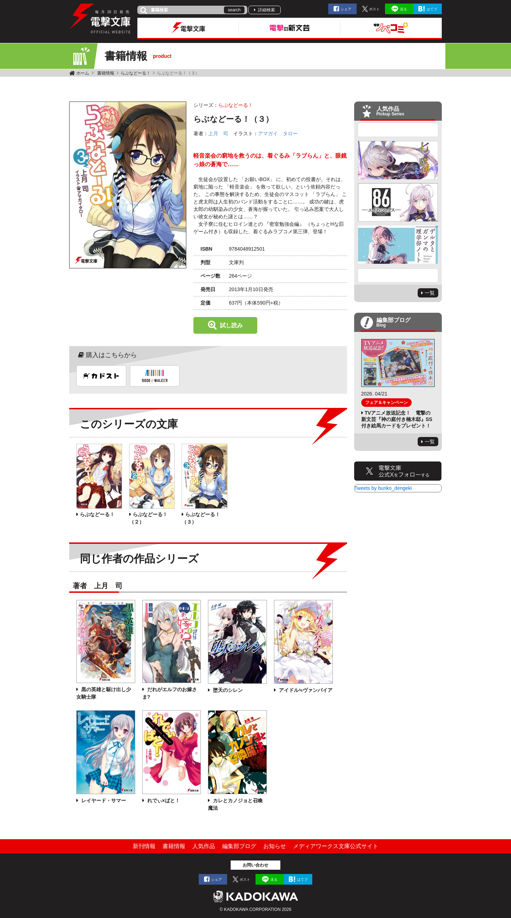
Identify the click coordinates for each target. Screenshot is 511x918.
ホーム (82, 73)
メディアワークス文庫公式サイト (335, 846)
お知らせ (274, 846)
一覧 (430, 293)
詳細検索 (266, 9)
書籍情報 (105, 73)
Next (398, 275)
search (234, 9)
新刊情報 (144, 846)
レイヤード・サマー (103, 800)
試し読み (231, 325)
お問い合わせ (255, 865)
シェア (346, 9)
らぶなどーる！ (135, 73)
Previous (398, 130)
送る (403, 9)
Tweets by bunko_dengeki (383, 488)
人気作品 (203, 846)
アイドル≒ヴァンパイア (305, 690)
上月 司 (218, 133)
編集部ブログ (239, 846)
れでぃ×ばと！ (163, 800)
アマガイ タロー (278, 133)
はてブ (432, 9)
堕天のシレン (227, 690)
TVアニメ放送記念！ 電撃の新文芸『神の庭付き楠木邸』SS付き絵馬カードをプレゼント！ (397, 419)
